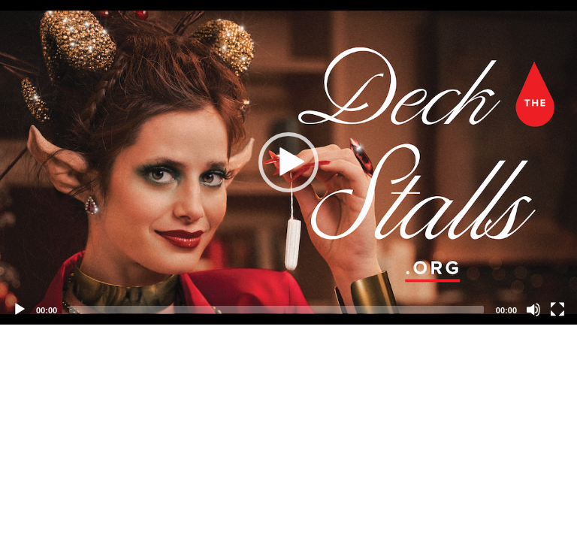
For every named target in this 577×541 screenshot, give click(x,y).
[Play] (19, 309)
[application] (288, 162)
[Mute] (533, 309)
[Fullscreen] (557, 309)
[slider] (276, 309)
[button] (288, 162)
